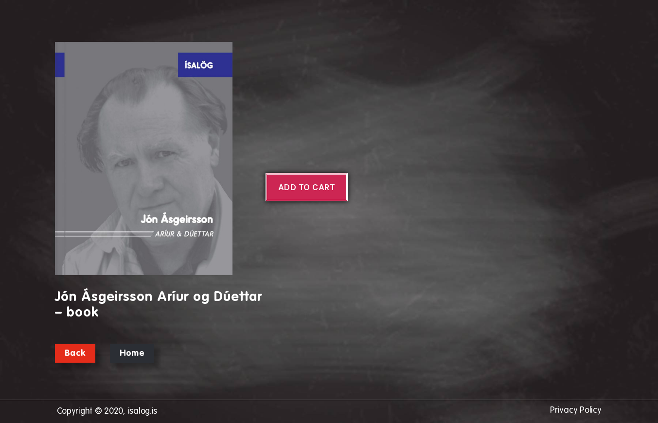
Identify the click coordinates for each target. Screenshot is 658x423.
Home (132, 353)
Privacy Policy (575, 410)
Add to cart (307, 187)
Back (75, 353)
